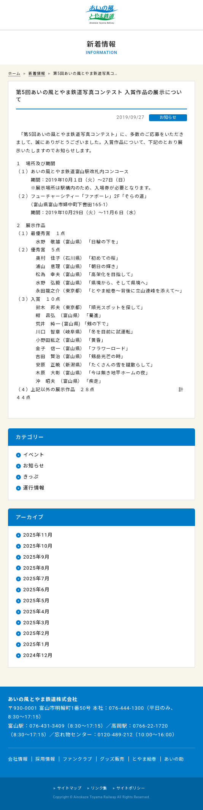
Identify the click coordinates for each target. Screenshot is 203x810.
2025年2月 (36, 633)
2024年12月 (38, 655)
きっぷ (31, 477)
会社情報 (18, 758)
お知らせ (33, 466)
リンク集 (99, 788)
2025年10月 (38, 546)
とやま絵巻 (144, 758)
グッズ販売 (112, 758)
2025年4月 (36, 611)
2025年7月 (36, 578)
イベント (33, 455)
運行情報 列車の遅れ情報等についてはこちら (15, 15)
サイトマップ (69, 788)
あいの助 (174, 758)
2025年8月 (36, 568)
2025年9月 (36, 557)
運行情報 (33, 488)
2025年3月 (36, 622)
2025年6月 (36, 589)
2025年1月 (36, 644)
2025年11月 (38, 535)
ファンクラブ (77, 758)
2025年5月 (36, 600)
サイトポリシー (130, 788)
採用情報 (45, 758)
